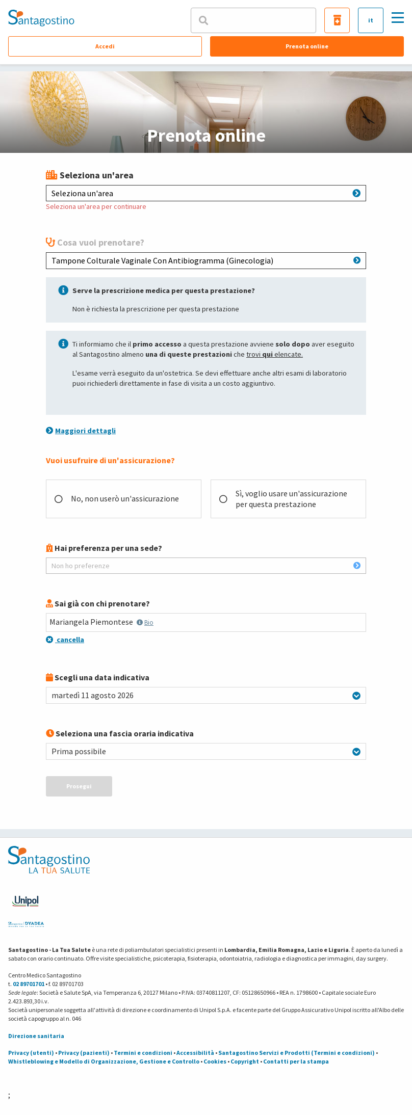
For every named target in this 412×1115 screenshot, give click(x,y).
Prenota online (307, 46)
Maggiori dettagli (81, 430)
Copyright (244, 1061)
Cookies (214, 1061)
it (370, 20)
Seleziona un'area (206, 193)
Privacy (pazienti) (84, 1052)
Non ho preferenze (206, 565)
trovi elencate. (274, 354)
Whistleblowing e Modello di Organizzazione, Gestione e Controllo (103, 1061)
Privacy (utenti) (31, 1052)
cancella (65, 639)
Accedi (105, 46)
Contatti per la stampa (296, 1061)
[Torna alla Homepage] (41, 18)
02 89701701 (28, 984)
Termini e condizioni (143, 1052)
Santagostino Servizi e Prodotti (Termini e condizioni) (296, 1052)
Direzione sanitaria (36, 1036)
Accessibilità (195, 1052)
